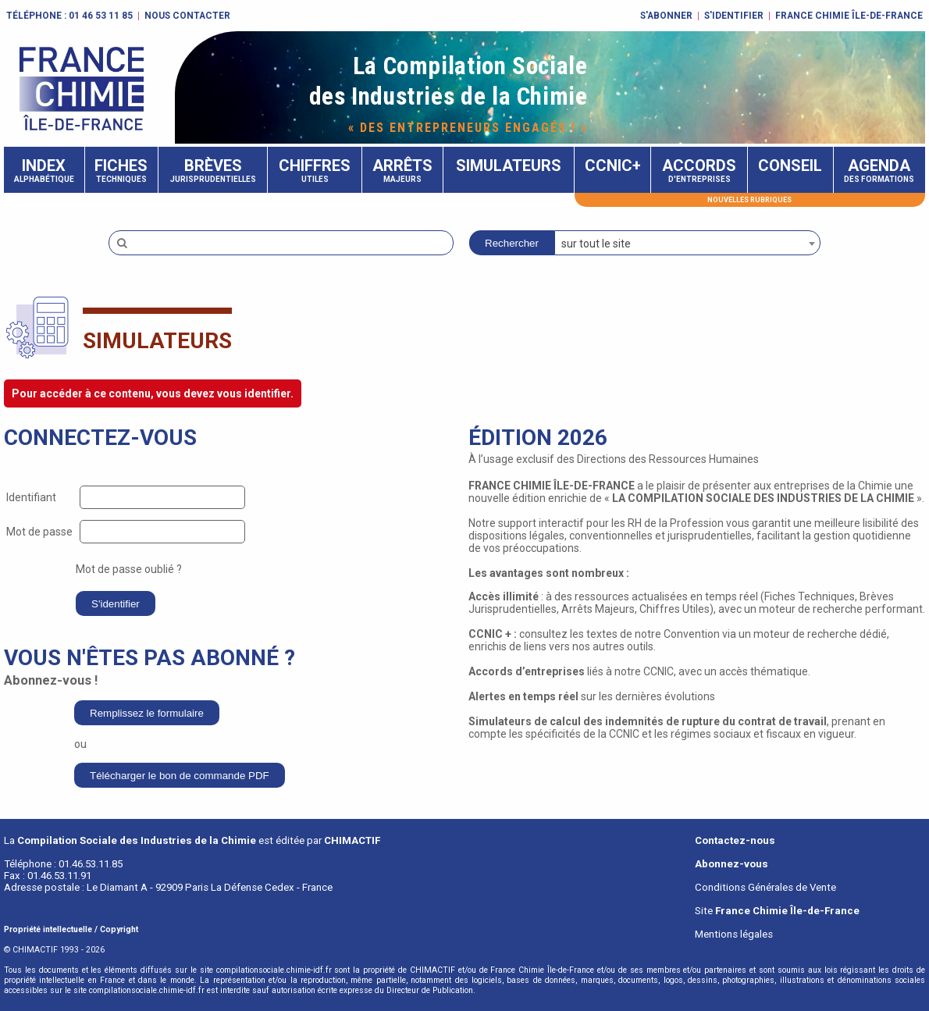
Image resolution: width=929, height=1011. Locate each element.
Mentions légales (734, 934)
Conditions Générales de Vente (765, 887)
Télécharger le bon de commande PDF (179, 775)
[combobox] (687, 242)
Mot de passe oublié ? (129, 569)
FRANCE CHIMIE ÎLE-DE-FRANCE (849, 15)
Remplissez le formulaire (147, 713)
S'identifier (733, 15)
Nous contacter (187, 15)
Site (777, 911)
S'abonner (666, 15)
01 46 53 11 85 (101, 15)
